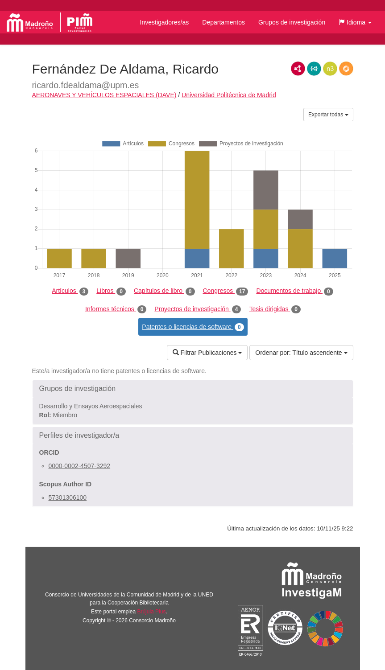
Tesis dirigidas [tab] (275, 309)
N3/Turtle (330, 69)
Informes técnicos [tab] (115, 309)
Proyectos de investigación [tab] (197, 309)
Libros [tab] (111, 291)
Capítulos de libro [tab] (164, 291)
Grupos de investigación (291, 22)
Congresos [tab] (225, 291)
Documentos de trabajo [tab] (294, 291)
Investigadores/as (164, 22)
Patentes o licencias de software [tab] (193, 327)
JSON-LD (314, 69)
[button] (355, 22)
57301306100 (68, 497)
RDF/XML (298, 69)
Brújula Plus (151, 611)
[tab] (193, 388)
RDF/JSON (346, 69)
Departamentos (223, 22)
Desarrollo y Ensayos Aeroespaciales (90, 406)
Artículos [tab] (70, 291)
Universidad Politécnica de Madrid (229, 95)
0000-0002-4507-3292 (80, 465)
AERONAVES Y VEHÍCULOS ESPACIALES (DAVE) (104, 95)
